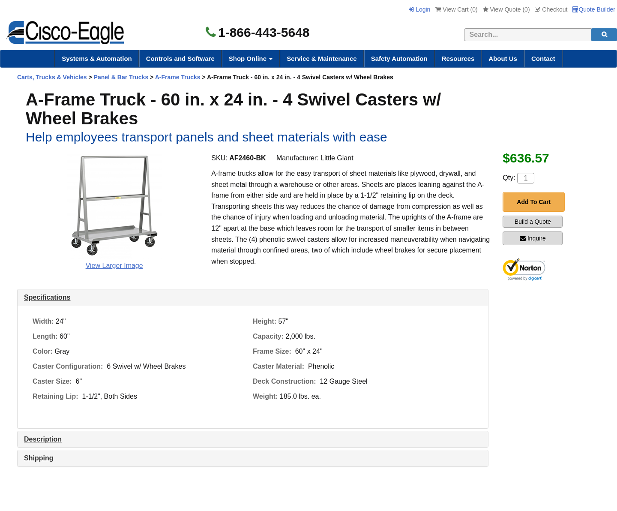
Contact (543, 58)
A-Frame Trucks (178, 77)
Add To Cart (534, 201)
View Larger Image (114, 265)
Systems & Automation (97, 58)
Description (43, 439)
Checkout (551, 9)
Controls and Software (180, 58)
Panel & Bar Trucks (121, 77)
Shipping (38, 458)
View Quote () (506, 9)
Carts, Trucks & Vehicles (52, 77)
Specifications (47, 297)
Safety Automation (399, 58)
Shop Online (251, 58)
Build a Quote (533, 221)
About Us (502, 58)
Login (419, 9)
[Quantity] (525, 178)
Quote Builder (593, 9)
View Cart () (456, 9)
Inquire (533, 238)
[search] (604, 34)
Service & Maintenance (321, 58)
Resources (458, 58)
